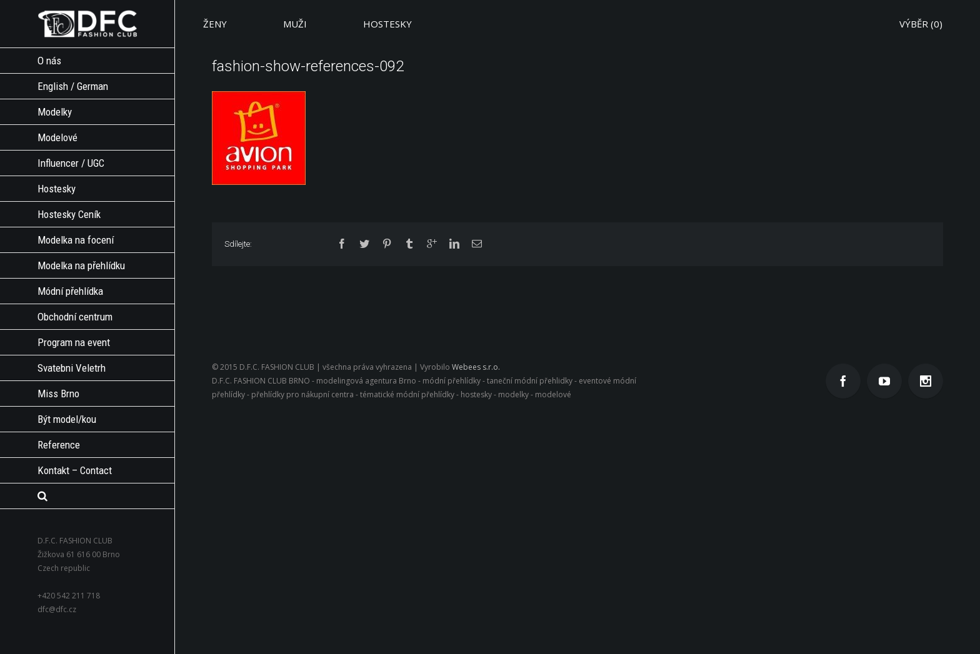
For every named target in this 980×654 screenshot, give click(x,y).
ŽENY (215, 23)
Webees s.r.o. (476, 367)
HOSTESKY (387, 23)
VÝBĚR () (920, 23)
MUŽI (295, 23)
